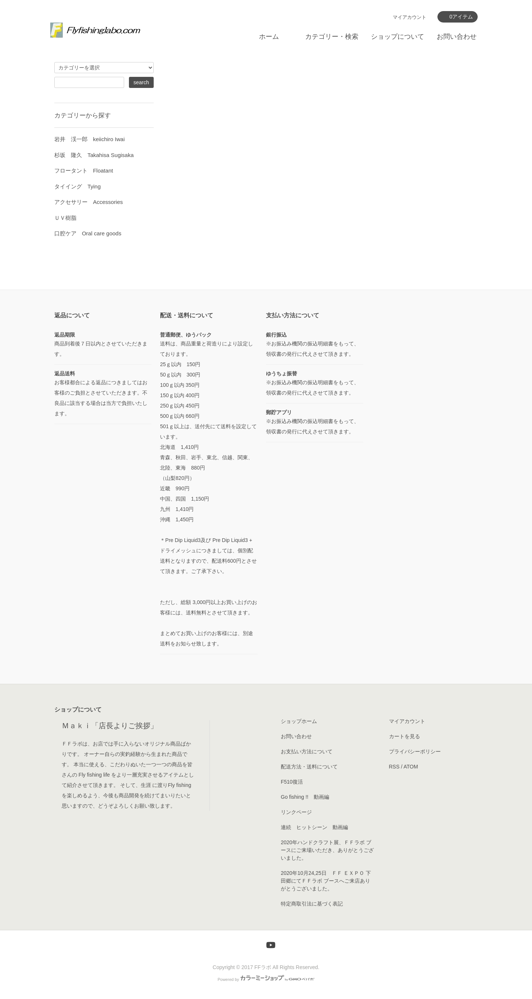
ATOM (410, 767)
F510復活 (292, 782)
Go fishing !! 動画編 (305, 797)
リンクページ (296, 812)
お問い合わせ (457, 36)
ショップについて (397, 36)
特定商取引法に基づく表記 (312, 904)
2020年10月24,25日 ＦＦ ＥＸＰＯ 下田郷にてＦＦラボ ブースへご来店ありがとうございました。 (326, 880)
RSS (394, 767)
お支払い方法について (306, 751)
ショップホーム (299, 721)
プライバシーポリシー (415, 751)
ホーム (269, 36)
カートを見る (404, 736)
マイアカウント (409, 17)
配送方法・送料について (309, 767)
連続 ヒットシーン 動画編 (314, 827)
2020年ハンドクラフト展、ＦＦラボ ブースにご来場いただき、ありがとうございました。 (327, 850)
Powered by (266, 979)
